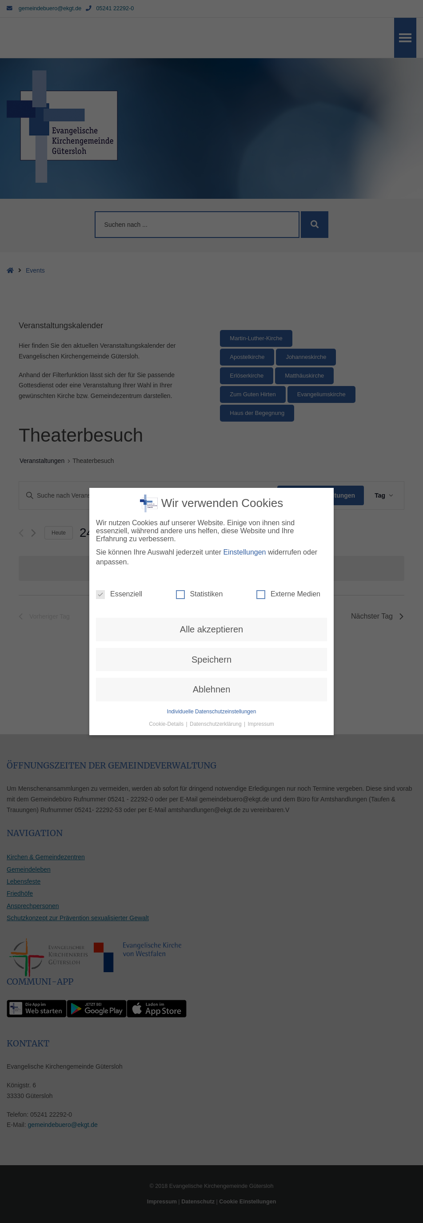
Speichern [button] (211, 634)
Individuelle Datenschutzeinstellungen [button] (211, 686)
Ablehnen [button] (212, 663)
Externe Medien (288, 569)
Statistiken (199, 569)
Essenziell (119, 569)
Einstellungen (244, 526)
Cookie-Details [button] (167, 698)
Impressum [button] (261, 698)
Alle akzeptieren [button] (211, 604)
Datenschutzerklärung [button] (216, 698)
